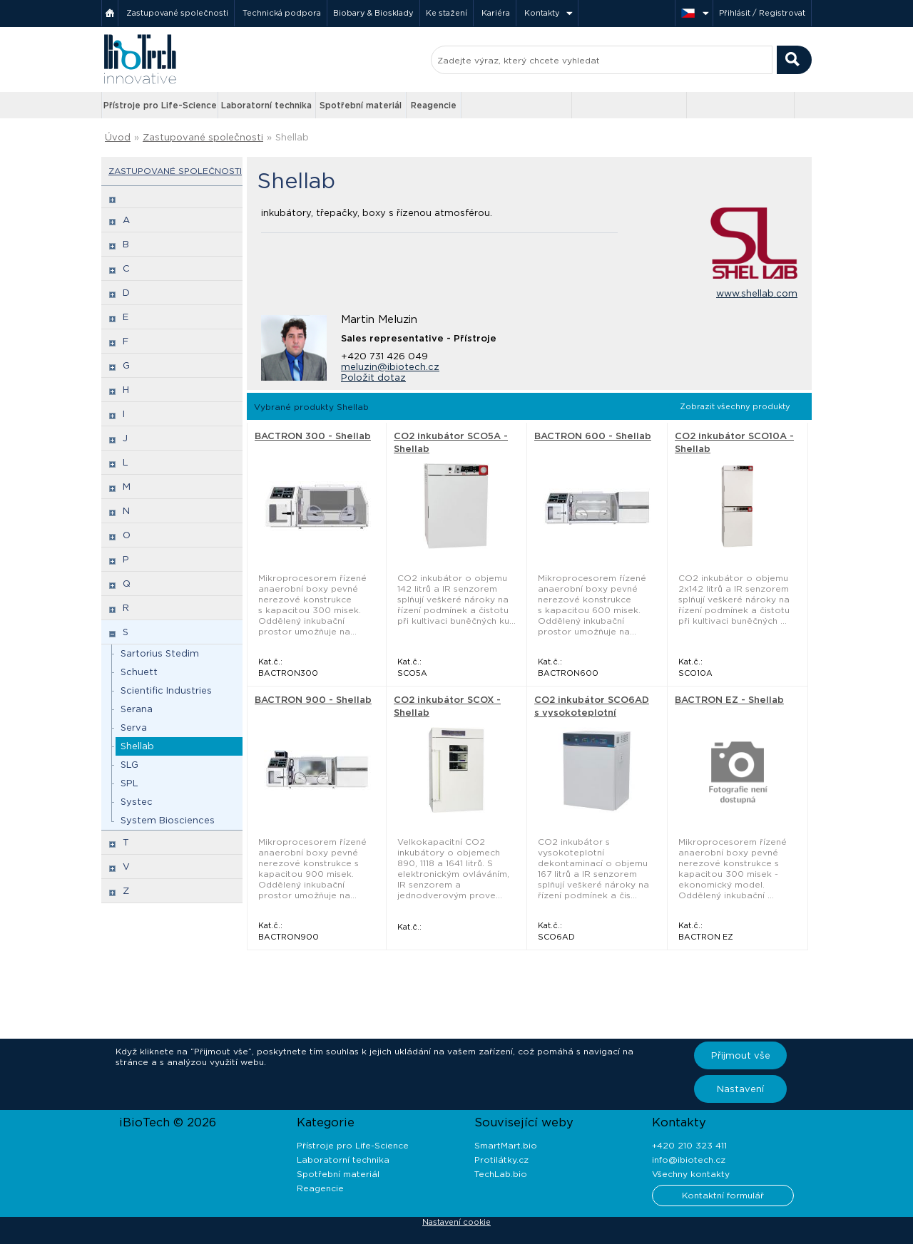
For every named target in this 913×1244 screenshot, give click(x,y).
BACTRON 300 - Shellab (313, 436)
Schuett (139, 672)
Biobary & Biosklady (373, 13)
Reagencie (433, 105)
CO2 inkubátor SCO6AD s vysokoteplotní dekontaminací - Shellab (593, 712)
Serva (134, 727)
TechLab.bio (500, 1173)
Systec (137, 801)
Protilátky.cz (501, 1159)
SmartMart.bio (505, 1145)
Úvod (118, 137)
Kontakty (542, 13)
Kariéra (495, 13)
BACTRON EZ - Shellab (729, 699)
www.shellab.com (756, 293)
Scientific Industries (166, 690)
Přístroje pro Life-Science (160, 105)
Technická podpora (282, 13)
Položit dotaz (373, 377)
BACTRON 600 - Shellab (592, 436)
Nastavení (740, 1089)
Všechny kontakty (691, 1173)
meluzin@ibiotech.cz (390, 366)
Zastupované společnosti (177, 13)
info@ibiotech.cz (688, 1159)
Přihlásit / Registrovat (762, 13)
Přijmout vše (740, 1055)
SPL (129, 783)
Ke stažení (446, 13)
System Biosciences (168, 820)
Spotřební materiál (361, 105)
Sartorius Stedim (160, 653)
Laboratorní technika (266, 105)
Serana (137, 709)
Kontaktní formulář (723, 1195)
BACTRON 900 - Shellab (313, 699)
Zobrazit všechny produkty (735, 406)
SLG (129, 764)
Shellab (292, 137)
